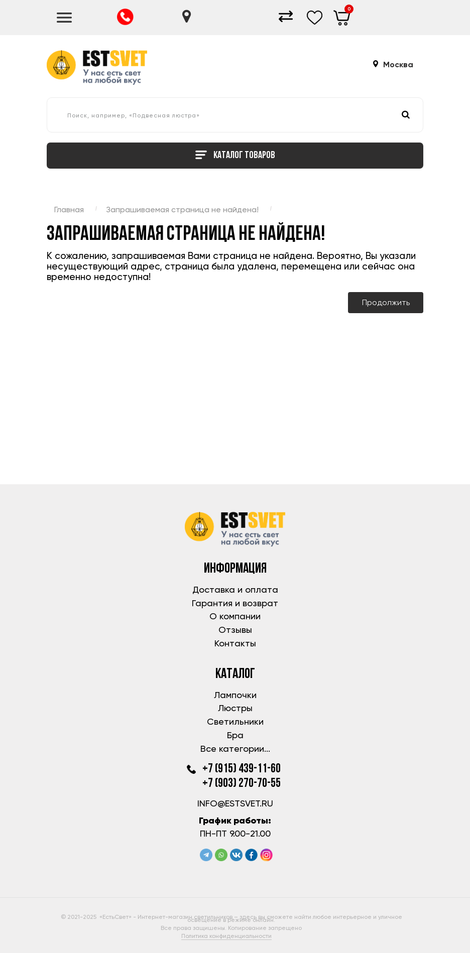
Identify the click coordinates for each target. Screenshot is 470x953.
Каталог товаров (235, 156)
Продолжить (386, 302)
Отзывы (235, 629)
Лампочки (235, 695)
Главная (69, 209)
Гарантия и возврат (235, 603)
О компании (235, 616)
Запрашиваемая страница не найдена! (182, 209)
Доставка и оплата (235, 589)
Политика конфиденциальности (226, 935)
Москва (398, 64)
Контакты (235, 643)
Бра (235, 735)
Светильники (235, 721)
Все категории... (235, 748)
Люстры (235, 708)
